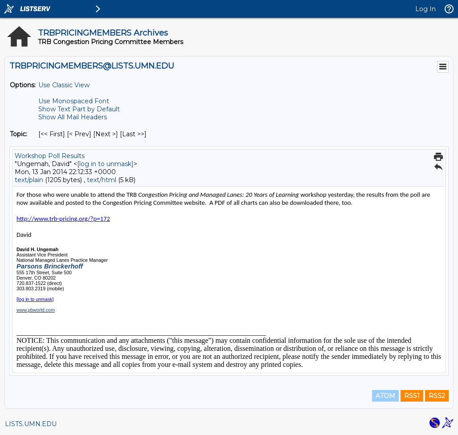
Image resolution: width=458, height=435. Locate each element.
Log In (425, 9)
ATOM (385, 396)
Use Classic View (64, 85)
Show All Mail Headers (72, 117)
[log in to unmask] (105, 164)
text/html (101, 180)
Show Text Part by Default (79, 109)
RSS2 (437, 396)
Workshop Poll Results (50, 156)
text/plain (29, 180)
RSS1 (412, 396)
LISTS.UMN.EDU (31, 424)
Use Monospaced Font (73, 101)
